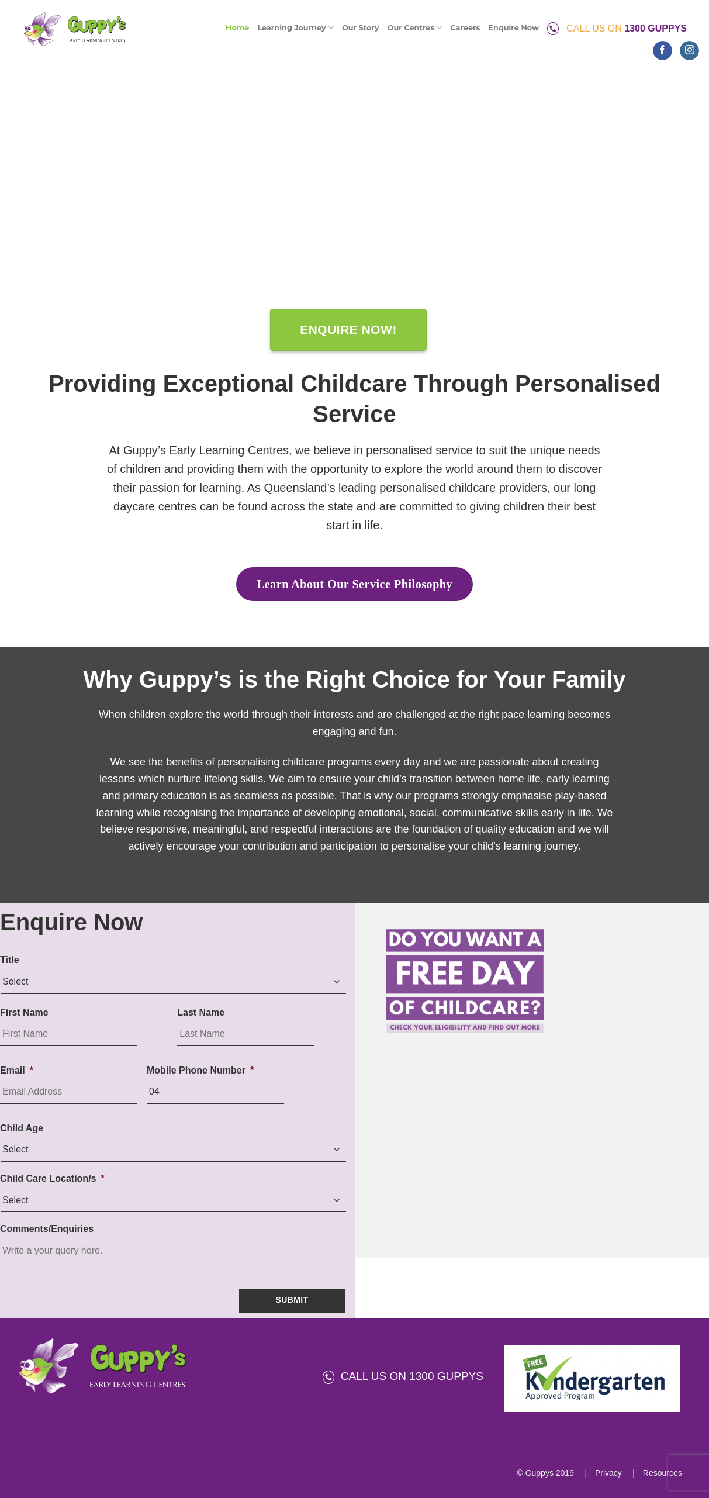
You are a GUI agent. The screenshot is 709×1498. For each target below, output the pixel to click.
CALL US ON (617, 28)
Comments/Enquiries (47, 1229)
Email (16, 1070)
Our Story (360, 27)
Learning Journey (295, 27)
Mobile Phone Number (200, 1070)
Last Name (200, 1012)
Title (9, 960)
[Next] (684, 195)
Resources (661, 1473)
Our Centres (415, 27)
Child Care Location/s (52, 1178)
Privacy (607, 1473)
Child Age (21, 1128)
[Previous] (24, 195)
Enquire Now (513, 27)
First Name (24, 1012)
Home (237, 27)
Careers (465, 27)
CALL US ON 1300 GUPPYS (403, 1376)
